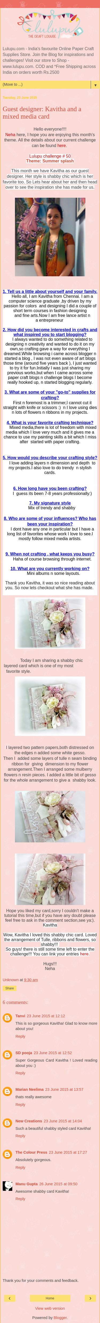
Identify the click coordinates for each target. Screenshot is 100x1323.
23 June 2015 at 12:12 (46, 1016)
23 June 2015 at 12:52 (53, 1053)
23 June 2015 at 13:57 (64, 1089)
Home (50, 1298)
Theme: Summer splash (50, 161)
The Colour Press (31, 1152)
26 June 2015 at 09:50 (58, 1184)
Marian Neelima (29, 1089)
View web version (50, 1308)
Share (9, 988)
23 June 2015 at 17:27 (68, 1152)
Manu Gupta (26, 1184)
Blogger (60, 1318)
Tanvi (20, 1016)
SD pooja (23, 1053)
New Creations (28, 1121)
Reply (20, 1036)
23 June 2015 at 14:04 (63, 1121)
